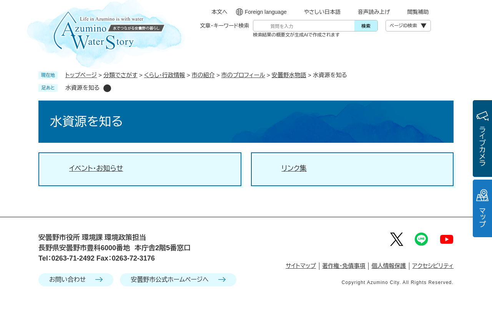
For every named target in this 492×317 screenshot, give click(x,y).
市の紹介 (203, 75)
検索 (366, 25)
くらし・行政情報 (164, 75)
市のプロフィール (243, 75)
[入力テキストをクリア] (341, 25)
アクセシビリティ (433, 266)
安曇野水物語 (289, 75)
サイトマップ (301, 266)
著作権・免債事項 (344, 266)
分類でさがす (120, 75)
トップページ (81, 75)
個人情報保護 (389, 266)
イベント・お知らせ (96, 168)
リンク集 (294, 168)
